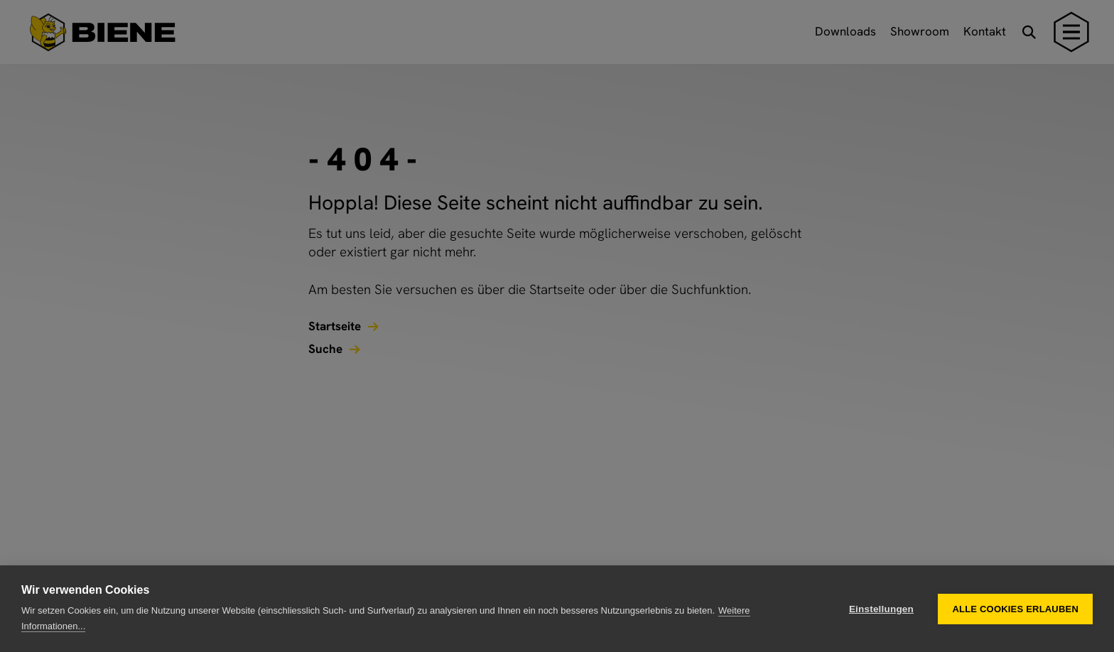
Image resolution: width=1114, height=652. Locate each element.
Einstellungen (881, 609)
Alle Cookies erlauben (1015, 609)
